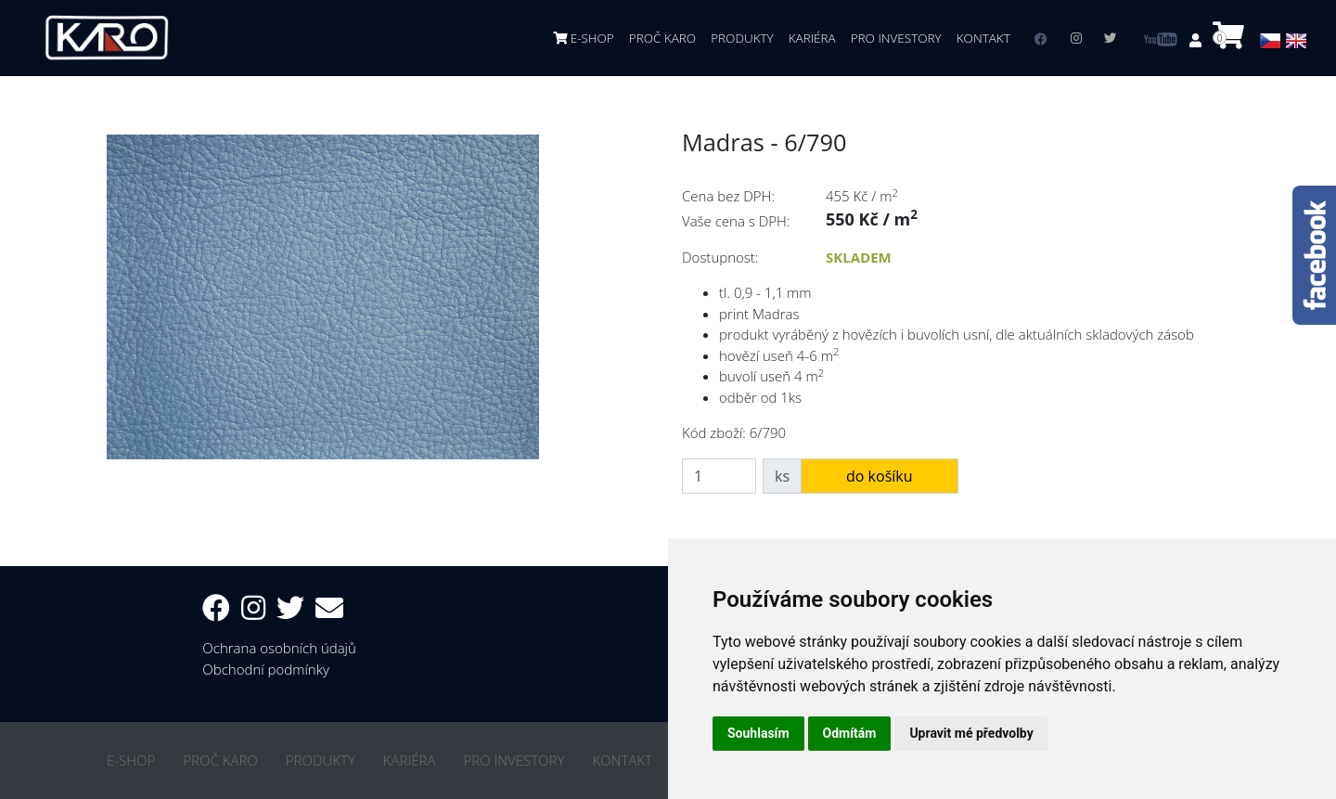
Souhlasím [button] (758, 733)
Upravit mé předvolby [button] (971, 733)
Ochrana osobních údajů (279, 647)
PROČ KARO (662, 38)
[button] (1197, 40)
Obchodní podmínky (265, 669)
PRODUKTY (742, 38)
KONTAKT (983, 38)
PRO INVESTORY (896, 38)
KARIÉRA (812, 38)
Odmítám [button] (850, 733)
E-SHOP (583, 38)
